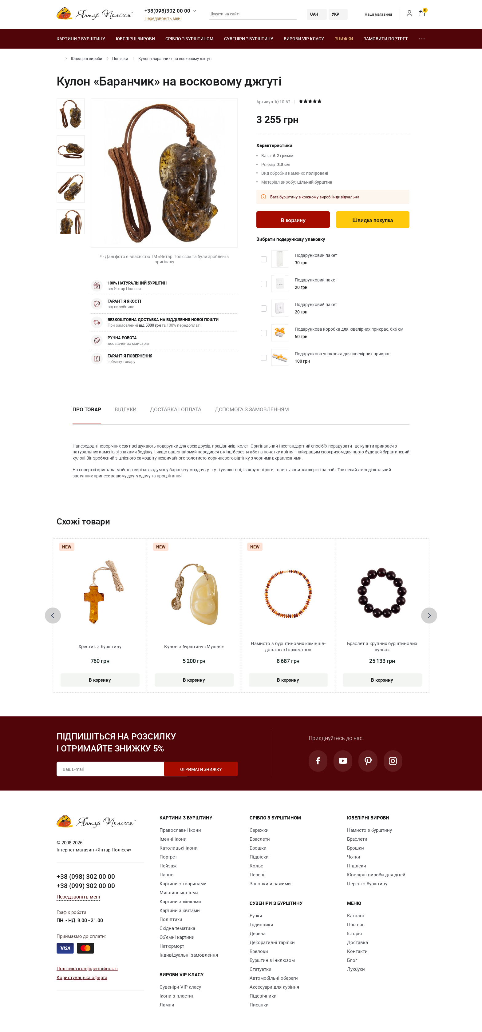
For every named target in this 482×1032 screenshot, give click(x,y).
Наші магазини (374, 14)
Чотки (353, 857)
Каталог (356, 915)
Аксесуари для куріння (274, 987)
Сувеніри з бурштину (248, 39)
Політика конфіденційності (87, 968)
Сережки (259, 830)
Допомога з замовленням (252, 409)
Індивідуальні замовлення (189, 955)
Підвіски (120, 58)
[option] (71, 113)
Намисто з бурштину (369, 830)
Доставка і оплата (175, 409)
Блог (352, 960)
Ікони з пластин (177, 996)
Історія (354, 933)
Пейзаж (168, 866)
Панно (167, 874)
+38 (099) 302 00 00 (86, 885)
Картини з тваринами (183, 883)
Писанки (259, 1005)
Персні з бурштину (367, 883)
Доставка (357, 942)
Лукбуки (356, 969)
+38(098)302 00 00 (167, 10)
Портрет (168, 857)
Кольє (256, 866)
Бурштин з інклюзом (272, 960)
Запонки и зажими (270, 883)
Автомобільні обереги (274, 978)
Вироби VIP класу (304, 39)
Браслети (260, 839)
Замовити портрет (386, 39)
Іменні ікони (173, 839)
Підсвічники (263, 996)
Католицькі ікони (179, 848)
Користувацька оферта (82, 977)
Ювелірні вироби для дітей (376, 874)
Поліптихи (171, 919)
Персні (257, 874)
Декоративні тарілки (272, 942)
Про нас (356, 924)
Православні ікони (180, 830)
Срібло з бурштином (189, 39)
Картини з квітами (180, 910)
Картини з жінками (180, 901)
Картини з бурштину (81, 39)
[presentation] (53, 616)
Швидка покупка (373, 220)
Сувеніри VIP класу (180, 987)
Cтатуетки (260, 969)
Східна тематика (177, 928)
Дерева (258, 933)
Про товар (87, 409)
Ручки (256, 915)
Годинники (261, 924)
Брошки (258, 848)
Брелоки (259, 951)
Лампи (167, 1005)
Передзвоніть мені (162, 18)
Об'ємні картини (177, 937)
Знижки (344, 39)
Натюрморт (172, 946)
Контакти (357, 951)
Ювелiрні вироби (135, 39)
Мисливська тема (179, 892)
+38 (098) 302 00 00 (86, 876)
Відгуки (125, 409)
